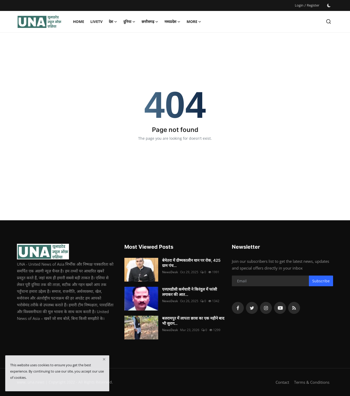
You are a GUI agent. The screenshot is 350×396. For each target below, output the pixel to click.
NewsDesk (170, 272)
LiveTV (96, 21)
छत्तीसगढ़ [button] (150, 21)
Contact (282, 382)
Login (299, 5)
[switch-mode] (328, 5)
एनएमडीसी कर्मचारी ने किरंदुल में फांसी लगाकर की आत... (189, 292)
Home (78, 21)
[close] (104, 359)
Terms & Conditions (311, 382)
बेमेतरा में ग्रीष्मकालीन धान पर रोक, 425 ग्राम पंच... (191, 263)
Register (313, 5)
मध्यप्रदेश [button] (172, 21)
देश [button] (113, 21)
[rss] (294, 308)
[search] (328, 21)
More (194, 21)
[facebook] (238, 308)
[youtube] (280, 308)
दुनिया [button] (129, 21)
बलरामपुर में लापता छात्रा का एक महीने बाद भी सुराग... (193, 321)
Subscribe (321, 280)
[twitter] (252, 308)
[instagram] (266, 308)
